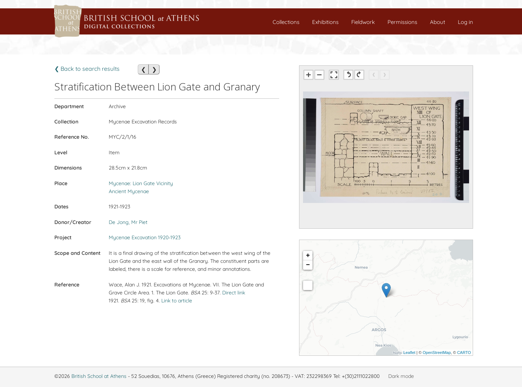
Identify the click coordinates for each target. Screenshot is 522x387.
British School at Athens (99, 376)
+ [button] (308, 255)
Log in (465, 22)
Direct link (233, 292)
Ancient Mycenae (129, 191)
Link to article (176, 300)
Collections (286, 22)
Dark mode (401, 376)
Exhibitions (325, 22)
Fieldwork (363, 22)
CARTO (464, 352)
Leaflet (409, 352)
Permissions (402, 22)
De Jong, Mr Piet (128, 222)
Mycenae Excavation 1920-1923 (145, 237)
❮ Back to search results (87, 68)
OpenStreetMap (437, 352)
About (437, 22)
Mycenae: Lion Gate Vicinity (141, 183)
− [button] (308, 265)
